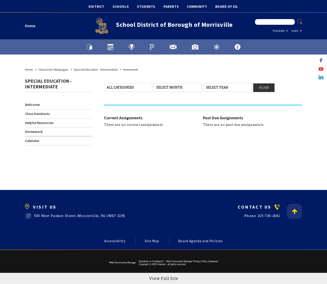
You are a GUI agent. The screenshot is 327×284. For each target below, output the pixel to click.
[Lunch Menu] (89, 47)
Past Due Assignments (223, 117)
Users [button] (294, 31)
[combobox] (128, 87)
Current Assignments (123, 117)
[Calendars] (110, 47)
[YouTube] (321, 69)
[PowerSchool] (152, 47)
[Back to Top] (294, 211)
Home (30, 25)
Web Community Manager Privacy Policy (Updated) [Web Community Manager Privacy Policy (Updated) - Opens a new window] (192, 261)
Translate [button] (278, 31)
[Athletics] (131, 47)
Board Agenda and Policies (200, 241)
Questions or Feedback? (151, 261)
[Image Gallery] (195, 47)
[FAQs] (237, 47)
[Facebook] (321, 60)
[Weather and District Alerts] (216, 47)
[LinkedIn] (321, 77)
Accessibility (114, 241)
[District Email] (173, 47)
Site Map (152, 241)
